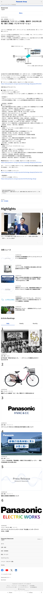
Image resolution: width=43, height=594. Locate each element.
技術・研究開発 (4, 19)
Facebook (14, 583)
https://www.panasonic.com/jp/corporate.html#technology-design (18, 179)
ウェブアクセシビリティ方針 (11, 587)
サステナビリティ (5, 558)
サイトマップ (14, 585)
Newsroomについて (5, 577)
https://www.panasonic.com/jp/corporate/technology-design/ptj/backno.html (21, 172)
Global (38, 539)
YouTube (20, 583)
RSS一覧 (2, 580)
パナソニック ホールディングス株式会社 (8, 4)
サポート (8, 585)
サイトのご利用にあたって (23, 585)
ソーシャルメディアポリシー (23, 587)
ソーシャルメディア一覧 (6, 574)
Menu (20, 13)
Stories (3, 565)
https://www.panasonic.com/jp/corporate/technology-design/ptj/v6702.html (21, 84)
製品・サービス (4, 554)
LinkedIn (28, 583)
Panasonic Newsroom (7, 539)
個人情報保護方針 (33, 587)
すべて (2, 543)
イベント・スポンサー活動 (7, 561)
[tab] (21, 323)
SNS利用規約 (32, 585)
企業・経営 (3, 547)
